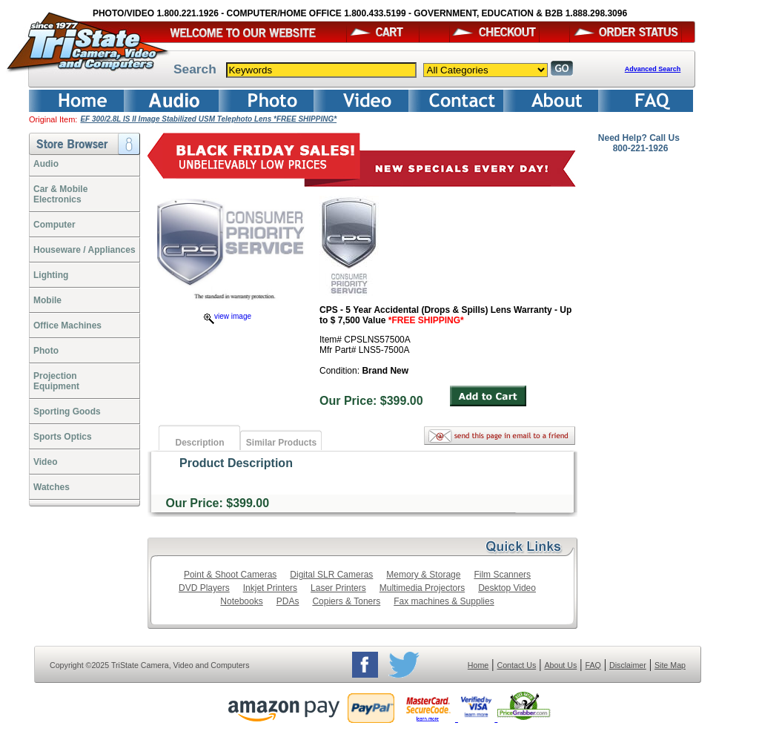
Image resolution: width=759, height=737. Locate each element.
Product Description (236, 463)
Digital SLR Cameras (331, 574)
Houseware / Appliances (84, 250)
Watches (51, 487)
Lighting (50, 275)
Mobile (47, 300)
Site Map (670, 665)
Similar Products (281, 442)
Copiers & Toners (346, 601)
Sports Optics (62, 437)
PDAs (287, 601)
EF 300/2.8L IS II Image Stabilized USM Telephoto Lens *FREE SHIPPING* (208, 119)
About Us (560, 665)
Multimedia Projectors (422, 588)
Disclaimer (627, 665)
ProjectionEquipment (56, 381)
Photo (46, 351)
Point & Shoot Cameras (230, 574)
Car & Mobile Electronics (60, 194)
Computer (54, 224)
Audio (46, 164)
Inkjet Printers (270, 588)
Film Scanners (502, 574)
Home (478, 665)
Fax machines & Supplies (444, 601)
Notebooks (241, 601)
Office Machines (67, 325)
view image (227, 316)
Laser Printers (338, 588)
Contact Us (517, 665)
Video (45, 462)
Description (199, 442)
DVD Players (204, 588)
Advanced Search (653, 69)
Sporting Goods (67, 411)
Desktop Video (507, 588)
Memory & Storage (423, 574)
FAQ (592, 665)
